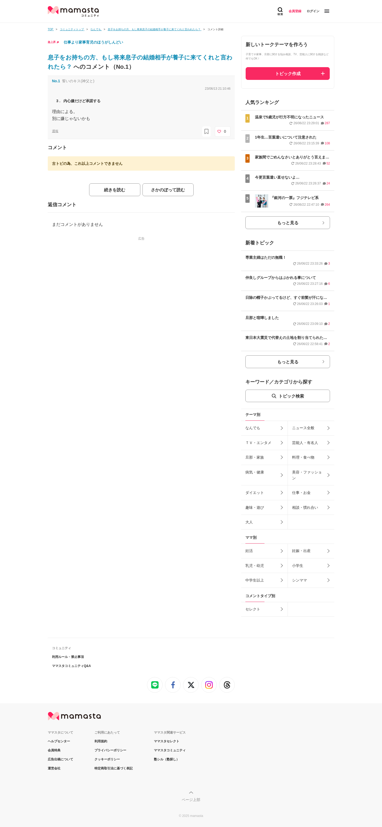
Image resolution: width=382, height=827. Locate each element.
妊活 (249, 551)
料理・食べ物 (303, 457)
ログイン (313, 11)
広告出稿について (60, 759)
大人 (249, 522)
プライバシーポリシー (110, 750)
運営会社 (54, 768)
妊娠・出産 (301, 551)
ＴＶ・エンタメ (258, 443)
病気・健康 (254, 472)
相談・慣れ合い (305, 507)
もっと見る (287, 223)
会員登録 (295, 11)
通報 (55, 131)
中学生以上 (254, 580)
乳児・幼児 (254, 565)
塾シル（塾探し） (166, 759)
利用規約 (100, 741)
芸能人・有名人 (305, 443)
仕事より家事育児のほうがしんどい (93, 42)
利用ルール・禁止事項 (68, 656)
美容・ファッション (307, 475)
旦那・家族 (254, 457)
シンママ (299, 580)
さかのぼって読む (168, 190)
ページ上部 (191, 800)
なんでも (252, 428)
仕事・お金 (301, 492)
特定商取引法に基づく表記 (113, 768)
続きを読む (114, 190)
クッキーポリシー (107, 759)
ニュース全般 (303, 428)
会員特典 (54, 750)
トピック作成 (288, 73)
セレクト (252, 609)
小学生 (297, 565)
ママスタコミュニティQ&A (71, 665)
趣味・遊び (254, 507)
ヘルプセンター (59, 741)
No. (56, 81)
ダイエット (254, 492)
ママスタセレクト (166, 741)
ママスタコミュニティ (170, 750)
